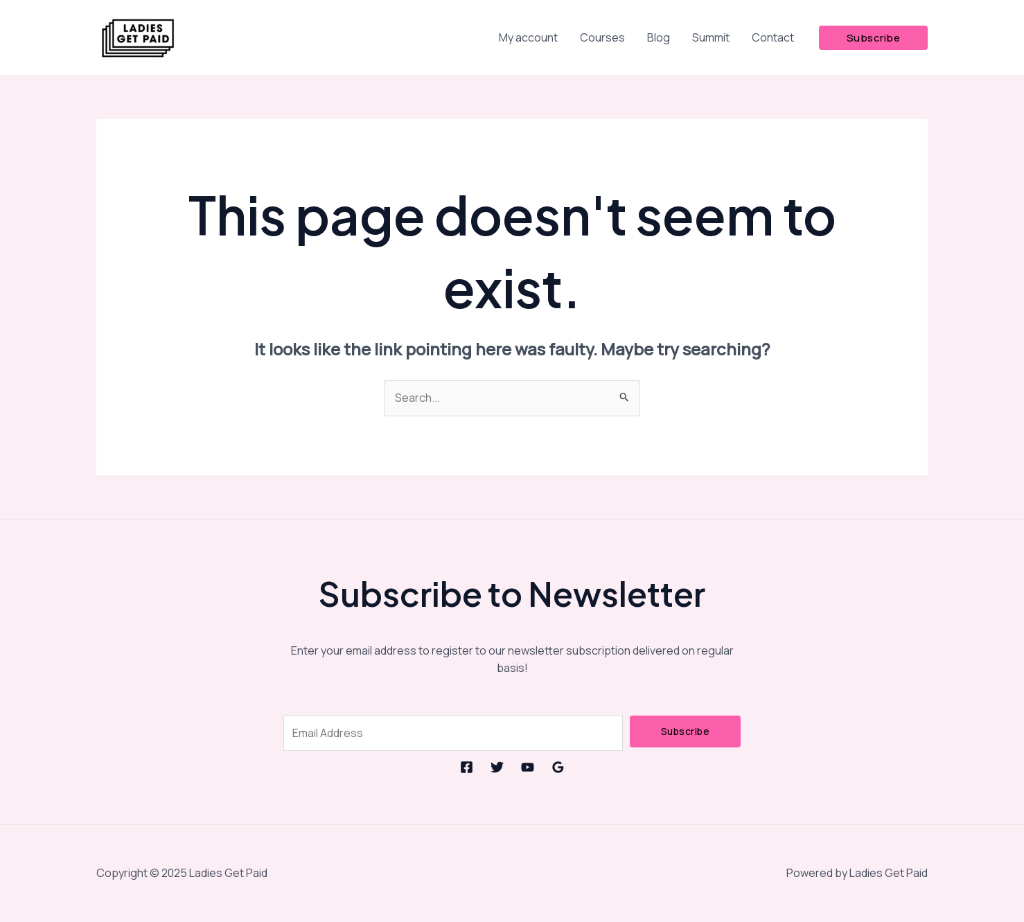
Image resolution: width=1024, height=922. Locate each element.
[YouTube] (527, 767)
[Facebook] (466, 767)
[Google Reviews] (558, 767)
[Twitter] (497, 767)
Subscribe (685, 731)
